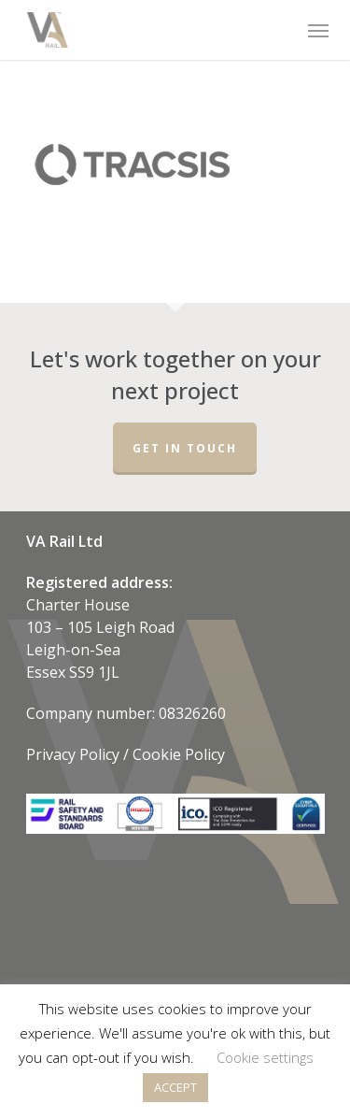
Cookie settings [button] (265, 1057)
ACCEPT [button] (175, 1087)
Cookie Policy (179, 754)
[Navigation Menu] (316, 30)
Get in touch (185, 448)
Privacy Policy (72, 754)
